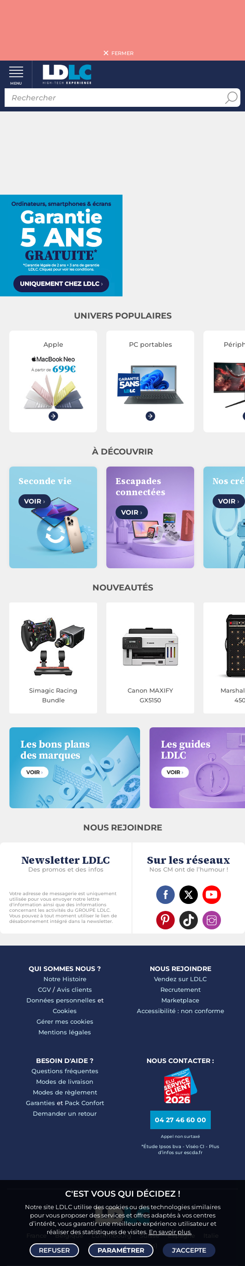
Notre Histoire (64, 979)
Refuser (54, 1250)
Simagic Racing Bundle (53, 695)
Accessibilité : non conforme (180, 1010)
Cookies (65, 1010)
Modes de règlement (65, 1092)
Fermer (122, 53)
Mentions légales (64, 1032)
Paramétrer (121, 1250)
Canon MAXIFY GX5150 (150, 695)
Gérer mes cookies (65, 1021)
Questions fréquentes (64, 1071)
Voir (34, 501)
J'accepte (189, 1250)
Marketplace (180, 1000)
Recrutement (180, 989)
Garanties (40, 1102)
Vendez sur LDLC (180, 979)
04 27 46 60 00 (180, 1120)
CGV (44, 989)
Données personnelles (61, 1000)
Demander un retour (65, 1113)
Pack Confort (84, 1102)
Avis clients (74, 989)
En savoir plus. (170, 1231)
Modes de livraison (64, 1081)
